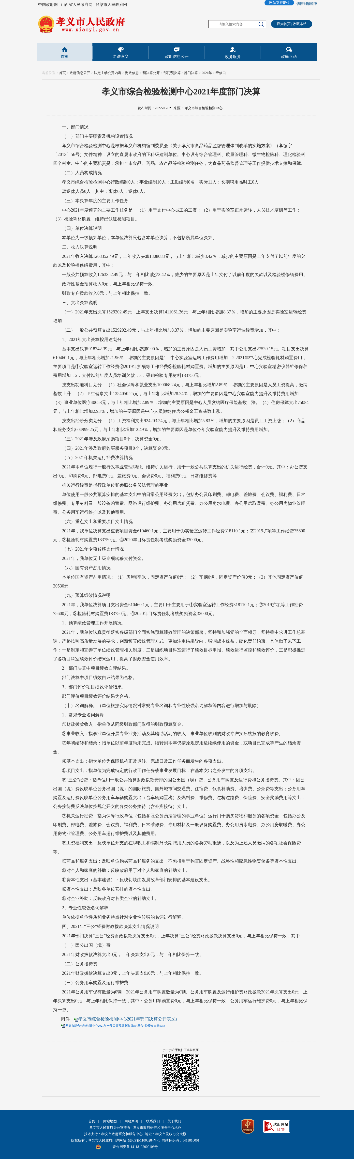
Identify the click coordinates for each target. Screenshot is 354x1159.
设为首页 (284, 24)
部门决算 (191, 73)
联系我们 (153, 1121)
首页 (65, 56)
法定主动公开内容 (107, 73)
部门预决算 (172, 73)
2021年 (207, 73)
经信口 (221, 73)
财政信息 (132, 73)
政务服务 (233, 57)
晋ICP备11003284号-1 (144, 1140)
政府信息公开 (177, 56)
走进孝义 (121, 56)
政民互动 (289, 56)
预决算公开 (151, 73)
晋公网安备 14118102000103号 (135, 1147)
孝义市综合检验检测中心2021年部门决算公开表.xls (127, 1019)
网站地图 (110, 1121)
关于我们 (174, 1121)
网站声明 (131, 1121)
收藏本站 (300, 24)
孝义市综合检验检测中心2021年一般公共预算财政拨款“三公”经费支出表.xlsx (115, 1025)
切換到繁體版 (306, 4)
